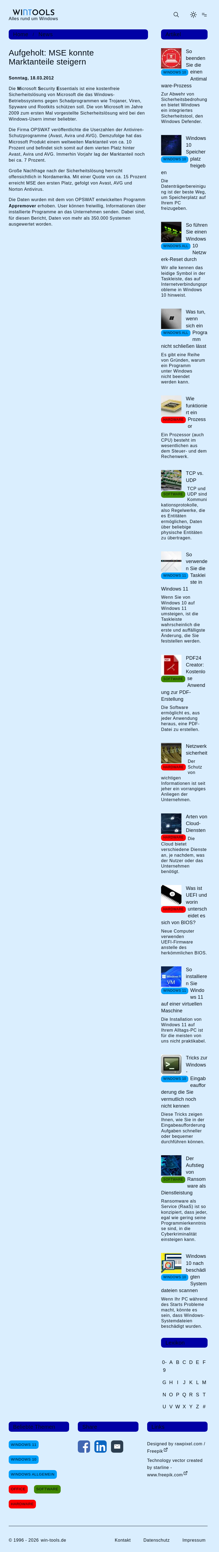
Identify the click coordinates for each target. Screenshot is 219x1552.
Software (47, 1489)
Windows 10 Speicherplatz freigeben (183, 155)
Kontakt (123, 1540)
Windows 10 (23, 1459)
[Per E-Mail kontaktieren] (117, 1447)
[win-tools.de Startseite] (33, 15)
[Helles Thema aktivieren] (193, 14)
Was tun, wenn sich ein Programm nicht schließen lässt (184, 329)
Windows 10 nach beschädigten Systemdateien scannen (184, 1273)
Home (20, 34)
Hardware (22, 1504)
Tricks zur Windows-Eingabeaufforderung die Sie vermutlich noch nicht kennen (184, 1081)
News (45, 34)
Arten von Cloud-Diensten (196, 823)
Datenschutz (156, 1540)
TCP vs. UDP (194, 477)
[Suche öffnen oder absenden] (176, 14)
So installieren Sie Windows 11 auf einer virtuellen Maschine (184, 990)
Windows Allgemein (33, 1474)
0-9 (164, 1366)
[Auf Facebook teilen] (84, 1447)
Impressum (193, 1540)
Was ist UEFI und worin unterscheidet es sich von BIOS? (184, 905)
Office (18, 1489)
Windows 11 (23, 1445)
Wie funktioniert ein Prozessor (196, 412)
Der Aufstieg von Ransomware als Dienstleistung (183, 1175)
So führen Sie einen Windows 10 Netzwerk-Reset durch (184, 242)
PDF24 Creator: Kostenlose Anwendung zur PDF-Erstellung (183, 678)
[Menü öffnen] (204, 14)
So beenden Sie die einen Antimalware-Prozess (184, 68)
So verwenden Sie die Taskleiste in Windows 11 (184, 572)
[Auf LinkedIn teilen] (100, 1447)
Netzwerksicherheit (196, 749)
